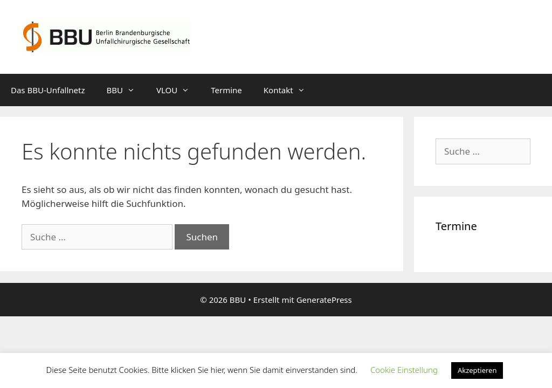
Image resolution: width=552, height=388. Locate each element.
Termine (226, 90)
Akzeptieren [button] (477, 370)
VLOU (178, 90)
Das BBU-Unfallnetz (48, 90)
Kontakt (290, 90)
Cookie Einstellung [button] (404, 369)
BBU (126, 90)
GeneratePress (324, 299)
